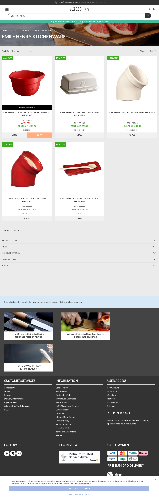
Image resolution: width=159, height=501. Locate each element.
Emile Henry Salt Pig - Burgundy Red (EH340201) (27, 200)
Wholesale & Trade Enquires (17, 406)
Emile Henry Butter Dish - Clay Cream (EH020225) (79, 113)
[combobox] (79, 15)
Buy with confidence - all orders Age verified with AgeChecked (80, 21)
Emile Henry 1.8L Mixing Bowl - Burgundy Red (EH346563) (26, 113)
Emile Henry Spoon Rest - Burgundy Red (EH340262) (79, 200)
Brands (13, 30)
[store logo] (79, 9)
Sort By (5, 51)
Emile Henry (24, 30)
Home (4, 30)
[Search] (148, 15)
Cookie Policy (84, 483)
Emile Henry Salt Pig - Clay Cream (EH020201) (132, 112)
